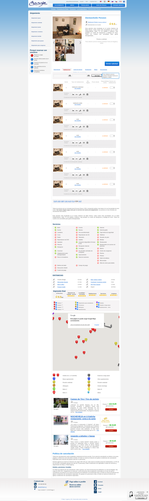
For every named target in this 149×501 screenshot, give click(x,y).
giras (72, 5)
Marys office (60, 284)
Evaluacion (88, 69)
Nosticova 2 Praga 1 (97, 22)
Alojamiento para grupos (37, 40)
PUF (87, 1)
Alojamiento (59, 5)
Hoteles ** (59, 303)
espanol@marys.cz (42, 487)
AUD (69, 201)
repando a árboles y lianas (83, 436)
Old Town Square (95, 284)
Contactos (93, 1)
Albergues (81, 307)
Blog (81, 1)
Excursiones (103, 69)
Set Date (97, 75)
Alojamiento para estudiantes (86, 303)
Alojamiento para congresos (38, 45)
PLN (73, 201)
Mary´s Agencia (66, 499)
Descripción (57, 69)
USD (58, 201)
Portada (53, 9)
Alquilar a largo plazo (105, 305)
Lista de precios (77, 69)
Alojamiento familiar (36, 36)
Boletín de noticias (72, 1)
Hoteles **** (60, 307)
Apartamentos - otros (105, 307)
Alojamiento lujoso (36, 18)
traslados (85, 5)
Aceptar (96, 325)
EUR (55, 201)
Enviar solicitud (112, 64)
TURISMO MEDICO (118, 5)
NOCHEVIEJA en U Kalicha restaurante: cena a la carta (83, 417)
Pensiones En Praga (62, 9)
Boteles (102, 303)
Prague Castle (61, 287)
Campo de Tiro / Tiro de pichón (85, 399)
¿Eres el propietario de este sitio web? (80, 325)
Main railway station (96, 279)
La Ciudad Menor (82, 9)
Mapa (95, 69)
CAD (66, 201)
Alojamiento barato (36, 27)
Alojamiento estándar (36, 22)
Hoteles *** (60, 305)
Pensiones (73, 9)
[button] (67, 322)
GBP (62, 201)
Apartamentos (82, 309)
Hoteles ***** (60, 309)
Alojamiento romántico (37, 31)
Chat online (141, 498)
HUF (80, 201)
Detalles (111, 409)
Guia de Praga (101, 5)
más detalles (77, 88)
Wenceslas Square (62, 282)
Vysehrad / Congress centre (98, 282)
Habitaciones (66, 69)
